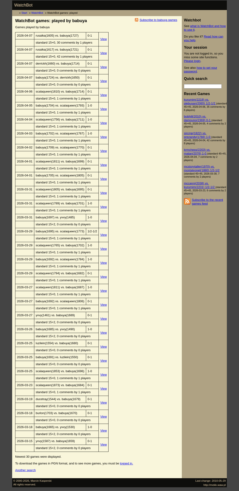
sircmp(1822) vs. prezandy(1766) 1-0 (197, 135)
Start (24, 12)
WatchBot (23, 5)
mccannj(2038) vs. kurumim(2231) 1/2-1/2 (199, 185)
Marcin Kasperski (41, 480)
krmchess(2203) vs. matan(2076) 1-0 (197, 151)
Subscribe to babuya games (158, 20)
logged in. (126, 463)
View (103, 39)
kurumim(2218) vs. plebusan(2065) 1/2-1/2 (200, 101)
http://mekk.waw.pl (215, 484)
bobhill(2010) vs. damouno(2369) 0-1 (197, 118)
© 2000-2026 (21, 480)
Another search (25, 470)
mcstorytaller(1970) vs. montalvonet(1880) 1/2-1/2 (201, 168)
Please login (192, 61)
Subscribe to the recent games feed (207, 201)
